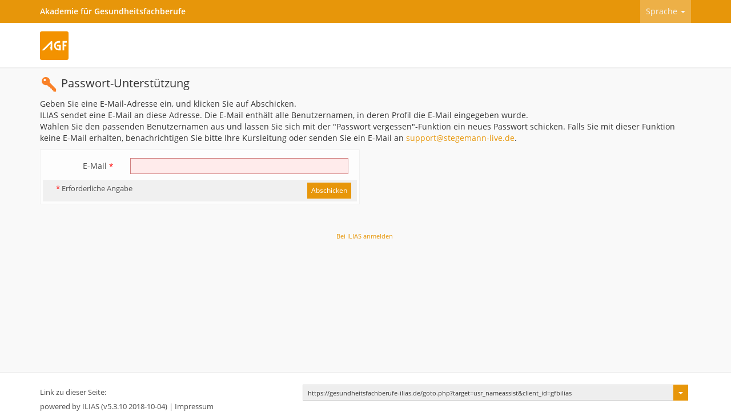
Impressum (194, 406)
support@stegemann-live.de (460, 137)
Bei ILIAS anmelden (364, 236)
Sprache (665, 11)
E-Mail (98, 165)
